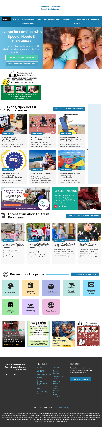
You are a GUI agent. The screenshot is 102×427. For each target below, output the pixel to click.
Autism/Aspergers (28, 19)
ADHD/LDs (15, 19)
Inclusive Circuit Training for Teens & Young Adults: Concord (13, 246)
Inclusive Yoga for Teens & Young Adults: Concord (64, 245)
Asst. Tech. (95, 19)
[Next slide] (87, 149)
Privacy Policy (64, 407)
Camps (39, 19)
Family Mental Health (58, 377)
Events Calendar (27, 24)
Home (6, 19)
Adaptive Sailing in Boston (41, 173)
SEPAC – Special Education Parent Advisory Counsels (57, 391)
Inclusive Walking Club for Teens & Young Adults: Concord (39, 246)
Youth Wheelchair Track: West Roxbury (40, 138)
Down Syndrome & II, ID (52, 19)
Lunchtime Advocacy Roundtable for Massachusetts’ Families (12, 175)
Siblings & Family (56, 382)
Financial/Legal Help (82, 19)
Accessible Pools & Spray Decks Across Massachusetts (70, 175)
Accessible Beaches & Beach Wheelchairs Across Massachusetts (70, 139)
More (77, 23)
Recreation (67, 19)
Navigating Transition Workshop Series (88, 245)
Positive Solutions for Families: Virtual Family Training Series (11, 139)
